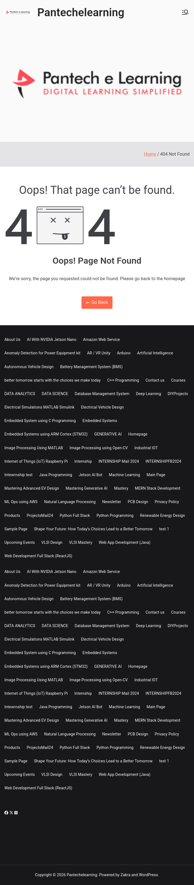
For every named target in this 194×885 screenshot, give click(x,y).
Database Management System (102, 394)
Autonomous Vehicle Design (29, 367)
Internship (83, 461)
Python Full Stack (75, 515)
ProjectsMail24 (40, 515)
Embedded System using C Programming (40, 420)
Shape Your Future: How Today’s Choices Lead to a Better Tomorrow (93, 529)
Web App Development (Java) (124, 542)
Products (12, 515)
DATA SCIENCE (55, 394)
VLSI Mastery (80, 542)
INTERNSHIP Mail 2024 (119, 461)
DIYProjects (178, 394)
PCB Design (138, 502)
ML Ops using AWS (21, 502)
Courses (178, 380)
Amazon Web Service (101, 339)
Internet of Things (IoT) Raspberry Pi (36, 461)
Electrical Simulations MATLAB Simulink (39, 407)
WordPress (148, 875)
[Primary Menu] (185, 12)
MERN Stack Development (158, 488)
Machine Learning (124, 475)
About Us (12, 339)
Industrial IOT (146, 448)
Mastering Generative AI (87, 488)
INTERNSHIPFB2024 (163, 461)
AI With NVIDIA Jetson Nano (51, 339)
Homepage (137, 434)
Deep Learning (148, 394)
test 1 (164, 529)
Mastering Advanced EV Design (31, 488)
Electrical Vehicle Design (102, 407)
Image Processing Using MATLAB (33, 448)
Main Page (156, 475)
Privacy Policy (167, 502)
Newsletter (111, 502)
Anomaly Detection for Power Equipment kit (42, 353)
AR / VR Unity (98, 353)
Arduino (124, 353)
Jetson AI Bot (90, 475)
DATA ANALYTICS (19, 394)
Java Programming (55, 475)
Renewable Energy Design (162, 515)
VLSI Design (52, 542)
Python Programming (115, 515)
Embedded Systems (100, 420)
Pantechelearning (80, 12)
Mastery (121, 488)
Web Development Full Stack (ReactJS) (38, 556)
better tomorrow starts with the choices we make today (52, 380)
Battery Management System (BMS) (91, 367)
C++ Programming (123, 380)
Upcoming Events (19, 542)
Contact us (155, 380)
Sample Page (15, 529)
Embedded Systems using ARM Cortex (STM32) (46, 434)
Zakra (125, 875)
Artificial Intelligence (155, 353)
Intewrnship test (18, 475)
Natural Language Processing (70, 502)
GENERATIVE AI (108, 434)
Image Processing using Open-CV (98, 448)
